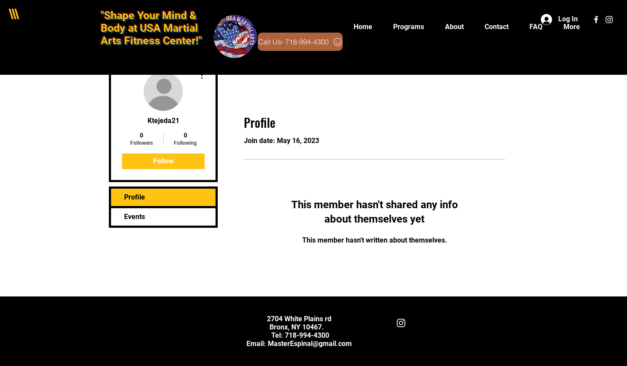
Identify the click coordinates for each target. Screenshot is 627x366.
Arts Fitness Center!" (151, 40)
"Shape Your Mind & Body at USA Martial (149, 21)
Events (134, 217)
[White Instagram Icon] (609, 19)
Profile (134, 197)
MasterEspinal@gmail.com (310, 343)
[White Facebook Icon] (596, 19)
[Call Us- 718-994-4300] (300, 42)
